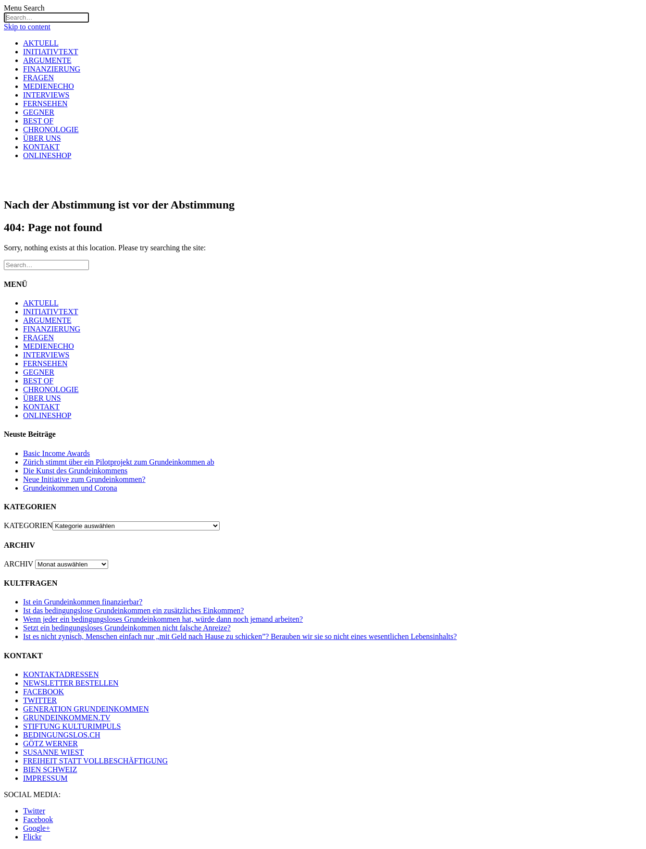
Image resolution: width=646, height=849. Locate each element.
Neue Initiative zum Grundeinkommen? (84, 479)
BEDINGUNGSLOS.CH (61, 735)
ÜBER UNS (42, 138)
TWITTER (40, 700)
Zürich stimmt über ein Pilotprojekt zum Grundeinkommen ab (118, 462)
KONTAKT (41, 147)
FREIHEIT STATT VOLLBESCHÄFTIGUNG (95, 761)
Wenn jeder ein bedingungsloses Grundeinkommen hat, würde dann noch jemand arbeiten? (163, 619)
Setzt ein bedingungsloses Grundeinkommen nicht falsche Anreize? (127, 628)
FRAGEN (38, 78)
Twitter (34, 811)
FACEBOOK (43, 692)
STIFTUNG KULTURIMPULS (72, 726)
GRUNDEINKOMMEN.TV (67, 718)
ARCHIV (18, 564)
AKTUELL (41, 43)
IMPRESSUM (45, 778)
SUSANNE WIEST (53, 752)
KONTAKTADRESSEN (61, 674)
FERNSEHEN (45, 103)
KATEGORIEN (28, 525)
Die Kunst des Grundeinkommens (75, 471)
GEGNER (38, 112)
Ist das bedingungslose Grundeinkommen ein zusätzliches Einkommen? (133, 610)
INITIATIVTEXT (50, 52)
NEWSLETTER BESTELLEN (71, 683)
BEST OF (38, 121)
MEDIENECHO (48, 86)
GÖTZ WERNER (50, 743)
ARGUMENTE (47, 60)
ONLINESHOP (47, 155)
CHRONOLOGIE (51, 129)
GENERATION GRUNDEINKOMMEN (86, 709)
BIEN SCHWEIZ (50, 769)
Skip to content (27, 27)
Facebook (38, 819)
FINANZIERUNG (51, 69)
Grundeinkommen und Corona (70, 488)
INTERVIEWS (46, 95)
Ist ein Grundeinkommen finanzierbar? (82, 602)
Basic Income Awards (56, 453)
